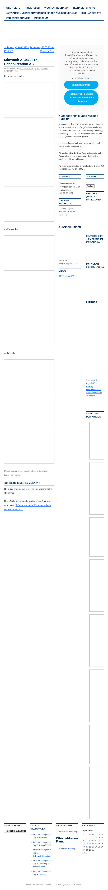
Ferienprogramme (18, 18)
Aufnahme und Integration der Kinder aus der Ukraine (41, 13)
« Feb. (84, 853)
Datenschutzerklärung (68, 831)
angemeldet (19, 489)
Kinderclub (32, 8)
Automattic (46, 884)
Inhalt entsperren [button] (81, 84)
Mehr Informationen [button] (81, 78)
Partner (91, 302)
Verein (18, 475)
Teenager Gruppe (84, 8)
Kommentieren (11, 71)
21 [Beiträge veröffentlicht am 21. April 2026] (87, 847)
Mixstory (89, 386)
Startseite (13, 8)
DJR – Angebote (91, 13)
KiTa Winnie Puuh (93, 389)
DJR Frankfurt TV (66, 276)
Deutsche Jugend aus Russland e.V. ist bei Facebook (67, 211)
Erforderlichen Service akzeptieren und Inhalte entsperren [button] (81, 97)
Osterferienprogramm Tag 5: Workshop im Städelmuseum (42, 863)
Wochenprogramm (56, 8)
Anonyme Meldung (67, 848)
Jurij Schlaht (42, 68)
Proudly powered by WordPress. (69, 884)
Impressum (41, 18)
